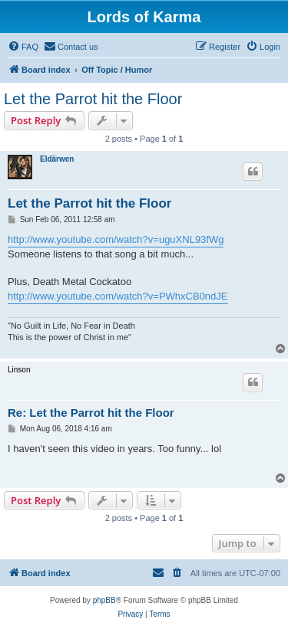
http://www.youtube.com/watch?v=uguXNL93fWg (115, 239)
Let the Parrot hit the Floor (93, 98)
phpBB (104, 600)
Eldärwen (57, 159)
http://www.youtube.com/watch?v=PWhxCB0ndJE (118, 296)
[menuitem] (23, 47)
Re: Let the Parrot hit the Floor (91, 412)
